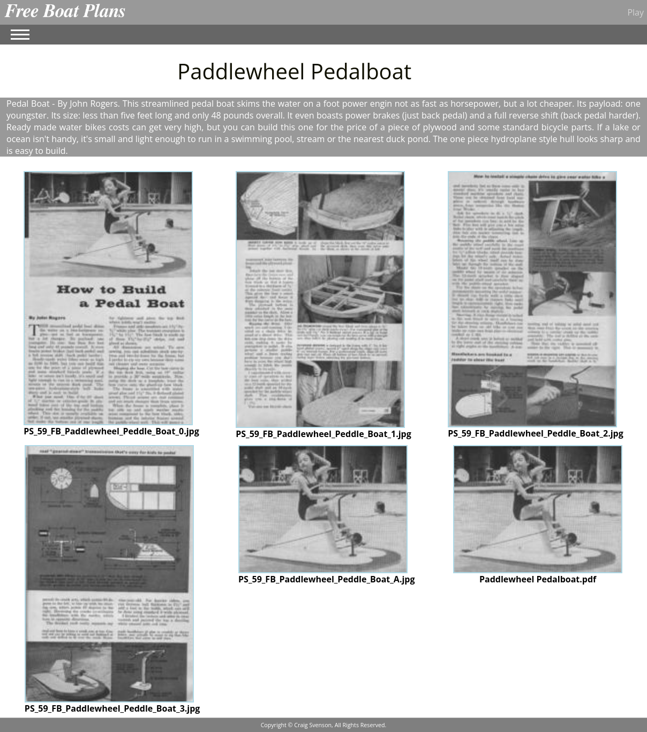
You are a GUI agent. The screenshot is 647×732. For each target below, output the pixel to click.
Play (635, 12)
